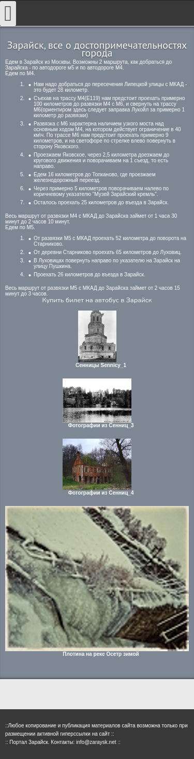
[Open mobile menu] (8, 13)
